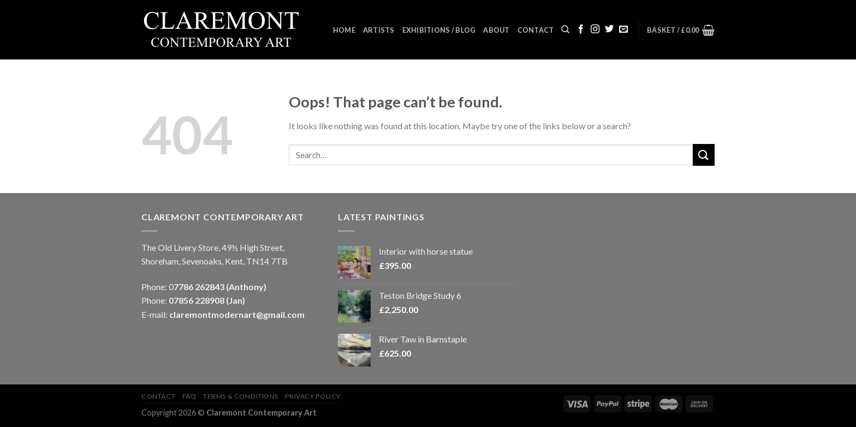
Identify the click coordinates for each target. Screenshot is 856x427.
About (496, 30)
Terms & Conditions (240, 396)
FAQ (189, 396)
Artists (379, 30)
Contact (536, 30)
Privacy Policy (313, 396)
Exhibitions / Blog (439, 30)
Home (344, 30)
